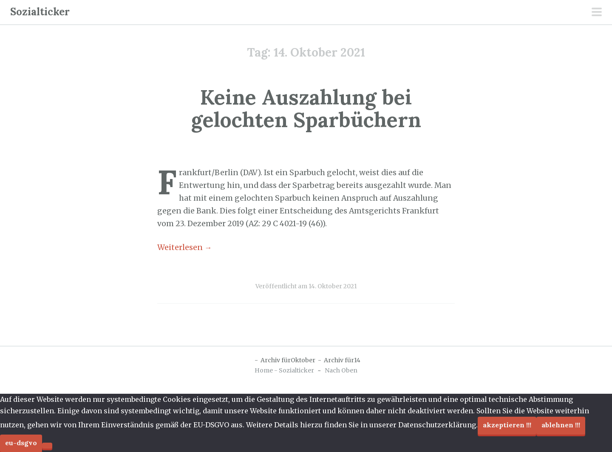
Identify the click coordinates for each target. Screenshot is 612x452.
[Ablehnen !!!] (47, 446)
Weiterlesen (184, 247)
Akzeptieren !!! (507, 425)
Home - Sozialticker (284, 370)
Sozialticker (40, 11)
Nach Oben (341, 370)
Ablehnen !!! (560, 425)
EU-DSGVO (21, 442)
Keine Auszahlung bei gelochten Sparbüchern (306, 108)
